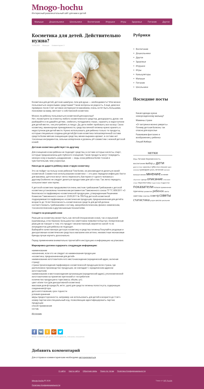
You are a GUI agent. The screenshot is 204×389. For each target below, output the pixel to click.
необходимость (60, 337)
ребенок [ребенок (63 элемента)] (158, 191)
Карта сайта (74, 371)
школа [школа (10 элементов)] (158, 200)
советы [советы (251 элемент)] (165, 195)
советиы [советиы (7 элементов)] (146, 196)
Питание (152, 21)
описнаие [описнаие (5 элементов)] (166, 180)
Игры (123, 21)
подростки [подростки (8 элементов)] (165, 183)
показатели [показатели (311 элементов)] (143, 186)
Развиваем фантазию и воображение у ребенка (148, 136)
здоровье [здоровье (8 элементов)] (147, 167)
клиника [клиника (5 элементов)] (136, 170)
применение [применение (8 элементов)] (166, 187)
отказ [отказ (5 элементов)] (135, 183)
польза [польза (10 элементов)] (157, 187)
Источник (37, 313)
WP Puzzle (167, 380)
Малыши (38, 21)
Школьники (76, 21)
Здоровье (137, 21)
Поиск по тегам (107, 371)
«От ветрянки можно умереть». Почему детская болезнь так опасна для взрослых (152, 127)
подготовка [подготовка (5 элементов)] (156, 183)
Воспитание (94, 21)
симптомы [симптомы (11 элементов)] (137, 196)
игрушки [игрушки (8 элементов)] (163, 167)
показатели (80, 337)
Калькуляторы (143, 74)
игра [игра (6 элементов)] (158, 167)
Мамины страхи (144, 120)
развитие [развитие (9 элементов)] (148, 191)
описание (71, 337)
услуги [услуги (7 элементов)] (152, 200)
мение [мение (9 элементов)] (143, 174)
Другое (166, 21)
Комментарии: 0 (58, 45)
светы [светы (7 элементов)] (166, 191)
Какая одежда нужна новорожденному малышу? (150, 114)
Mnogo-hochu (57, 7)
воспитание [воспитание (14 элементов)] (139, 163)
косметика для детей (45, 337)
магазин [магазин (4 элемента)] (167, 170)
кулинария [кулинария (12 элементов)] (144, 169)
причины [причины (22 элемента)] (138, 191)
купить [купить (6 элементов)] (152, 170)
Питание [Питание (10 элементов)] (141, 159)
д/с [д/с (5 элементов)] (154, 164)
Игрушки (110, 21)
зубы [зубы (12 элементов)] (153, 167)
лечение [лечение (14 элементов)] (159, 169)
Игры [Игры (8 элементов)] (135, 159)
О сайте (62, 371)
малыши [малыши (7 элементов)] (136, 175)
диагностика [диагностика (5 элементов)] (137, 167)
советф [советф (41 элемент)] (154, 195)
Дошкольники (56, 21)
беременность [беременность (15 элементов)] (153, 159)
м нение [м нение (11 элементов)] (164, 174)
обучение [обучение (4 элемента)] (136, 180)
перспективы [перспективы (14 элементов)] (144, 182)
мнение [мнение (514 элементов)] (153, 173)
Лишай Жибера (143, 141)
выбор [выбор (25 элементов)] (149, 163)
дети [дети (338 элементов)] (160, 162)
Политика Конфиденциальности (131, 371)
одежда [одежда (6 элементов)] (144, 179)
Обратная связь (90, 371)
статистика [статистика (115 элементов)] (141, 200)
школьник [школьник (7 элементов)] (166, 200)
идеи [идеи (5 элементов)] (169, 167)
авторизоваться (87, 357)
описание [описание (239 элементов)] (155, 179)
